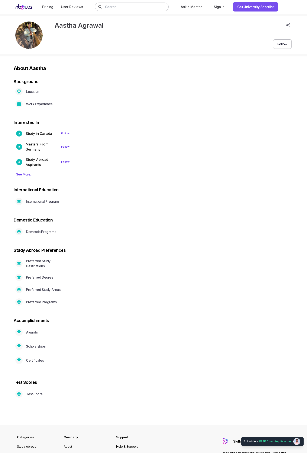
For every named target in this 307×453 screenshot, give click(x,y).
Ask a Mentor (191, 7)
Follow (65, 133)
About (68, 446)
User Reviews (72, 7)
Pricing (47, 7)
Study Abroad (26, 446)
